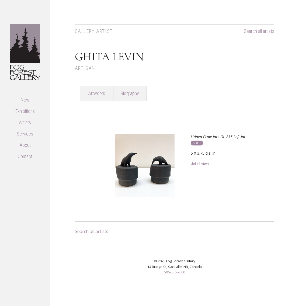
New (25, 100)
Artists (25, 122)
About (25, 145)
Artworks (96, 93)
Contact (25, 156)
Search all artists (259, 31)
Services (25, 134)
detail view (200, 163)
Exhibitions (25, 111)
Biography (130, 93)
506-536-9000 (174, 272)
